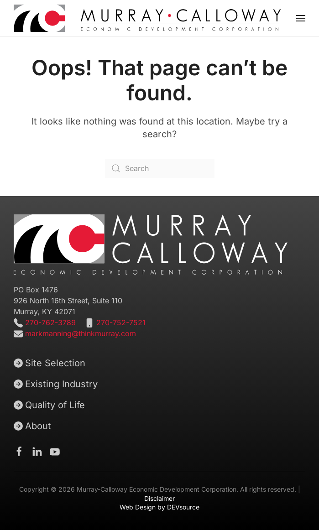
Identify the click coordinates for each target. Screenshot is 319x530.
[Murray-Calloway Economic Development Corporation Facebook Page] (19, 451)
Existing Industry (56, 384)
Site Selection (49, 363)
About (32, 426)
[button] (300, 18)
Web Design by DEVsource (159, 507)
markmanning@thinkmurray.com (80, 333)
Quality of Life (49, 405)
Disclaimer (159, 498)
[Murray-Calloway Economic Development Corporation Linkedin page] (36, 451)
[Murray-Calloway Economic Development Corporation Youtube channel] (54, 451)
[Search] (159, 168)
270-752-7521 (121, 322)
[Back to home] (147, 18)
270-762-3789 (49, 322)
